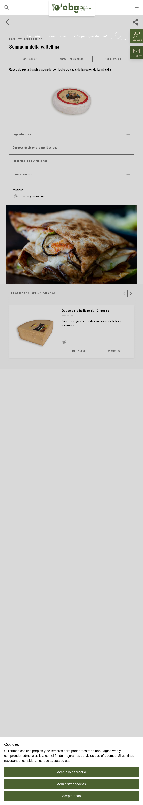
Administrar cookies (71, 784)
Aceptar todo (71, 796)
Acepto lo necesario (71, 772)
